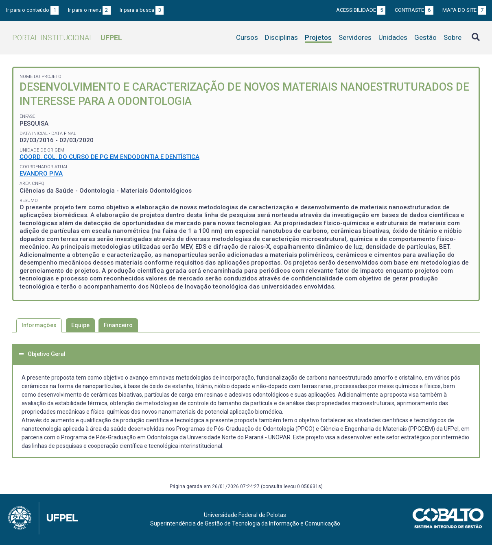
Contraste (414, 10)
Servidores (355, 37)
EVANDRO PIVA (41, 173)
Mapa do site (464, 10)
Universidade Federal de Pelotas (245, 515)
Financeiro (118, 325)
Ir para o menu (89, 10)
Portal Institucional (67, 37)
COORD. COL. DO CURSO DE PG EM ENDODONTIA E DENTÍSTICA (109, 157)
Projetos (318, 37)
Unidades (392, 37)
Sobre (452, 37)
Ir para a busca (142, 10)
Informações (39, 325)
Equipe (80, 325)
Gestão (425, 37)
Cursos (247, 37)
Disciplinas (281, 37)
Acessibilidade (360, 10)
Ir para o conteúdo (32, 10)
